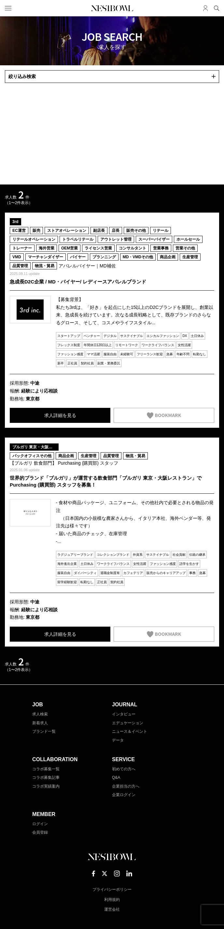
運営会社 (112, 909)
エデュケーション (127, 723)
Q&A (116, 777)
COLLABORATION (54, 759)
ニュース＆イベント (129, 731)
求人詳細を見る (60, 415)
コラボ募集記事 (46, 777)
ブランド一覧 (44, 731)
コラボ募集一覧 (46, 769)
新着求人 (40, 723)
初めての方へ (123, 769)
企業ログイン (123, 795)
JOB (37, 704)
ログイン (40, 824)
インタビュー (123, 714)
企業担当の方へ (125, 786)
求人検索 (40, 714)
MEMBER (43, 814)
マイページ (205, 8)
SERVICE (123, 759)
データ (118, 740)
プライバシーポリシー (112, 889)
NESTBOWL (112, 8)
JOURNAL (124, 704)
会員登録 (40, 832)
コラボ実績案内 (46, 786)
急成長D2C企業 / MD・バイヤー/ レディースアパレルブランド (78, 281)
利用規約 (112, 899)
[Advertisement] (112, 134)
